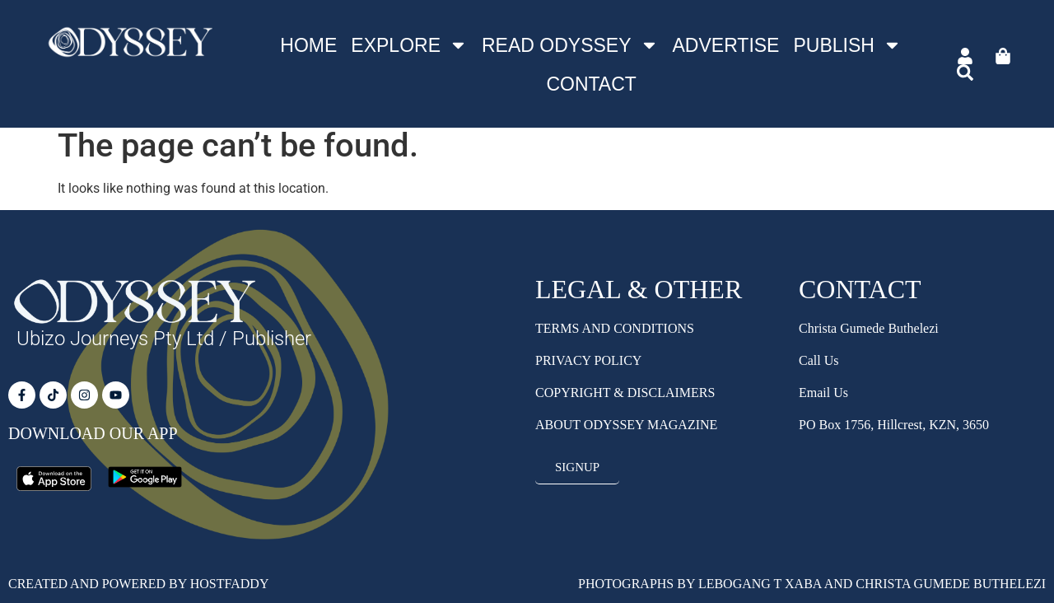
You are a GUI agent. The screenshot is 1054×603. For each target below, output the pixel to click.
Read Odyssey (570, 45)
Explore (409, 45)
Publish (847, 45)
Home (308, 45)
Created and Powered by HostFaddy (138, 584)
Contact (591, 84)
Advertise (726, 45)
